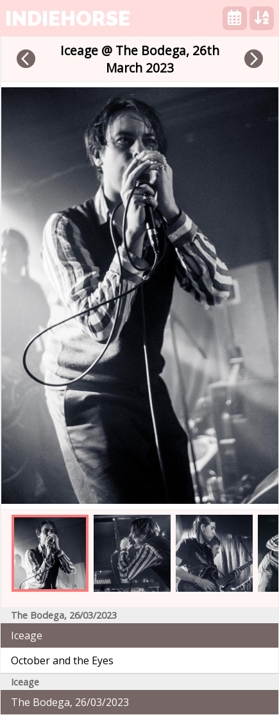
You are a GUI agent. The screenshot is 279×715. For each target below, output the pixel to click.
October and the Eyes (62, 660)
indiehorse (67, 18)
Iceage (26, 635)
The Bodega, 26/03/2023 (70, 702)
